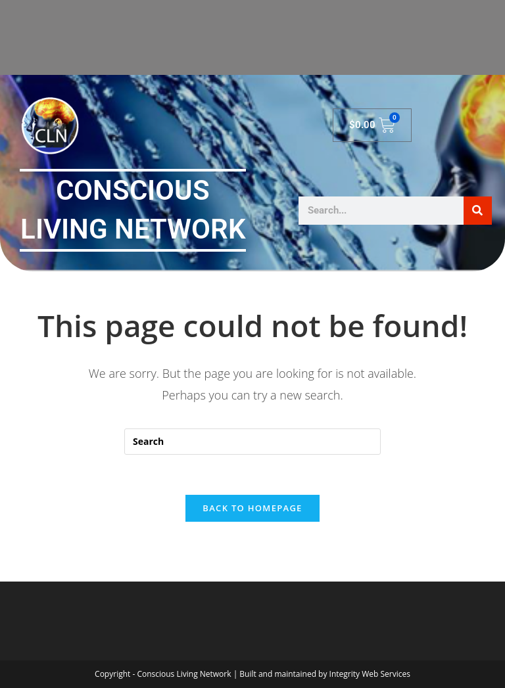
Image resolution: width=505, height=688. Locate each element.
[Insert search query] (252, 441)
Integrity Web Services (369, 673)
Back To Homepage (252, 508)
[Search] (478, 210)
